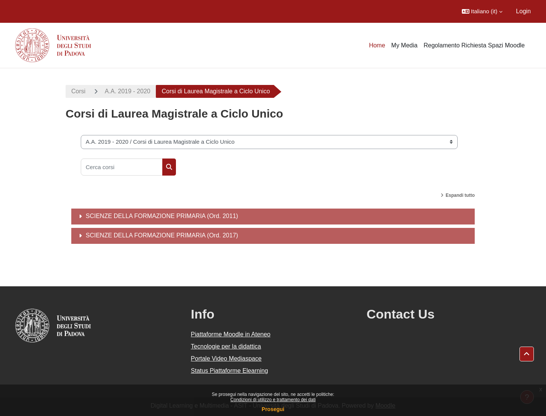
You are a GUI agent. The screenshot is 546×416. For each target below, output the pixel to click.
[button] (482, 11)
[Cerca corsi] (122, 167)
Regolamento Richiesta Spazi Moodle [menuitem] (474, 45)
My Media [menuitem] (404, 45)
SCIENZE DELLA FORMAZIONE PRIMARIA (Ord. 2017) (162, 235)
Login (523, 11)
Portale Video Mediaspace (226, 358)
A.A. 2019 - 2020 (127, 91)
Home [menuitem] (377, 45)
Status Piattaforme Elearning (229, 370)
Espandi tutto (460, 195)
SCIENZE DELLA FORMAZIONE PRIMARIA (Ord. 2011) (162, 216)
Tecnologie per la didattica (226, 346)
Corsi (78, 91)
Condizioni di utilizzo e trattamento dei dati (273, 399)
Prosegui (273, 409)
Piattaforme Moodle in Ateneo (230, 334)
